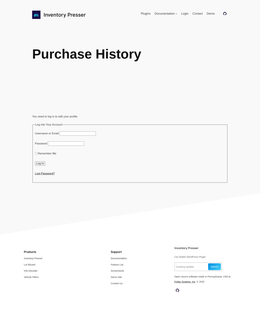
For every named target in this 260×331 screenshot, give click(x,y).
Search (214, 266)
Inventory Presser (65, 15)
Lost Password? (45, 173)
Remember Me (45, 153)
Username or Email (47, 133)
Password (41, 143)
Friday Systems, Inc (184, 281)
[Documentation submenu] (176, 14)
